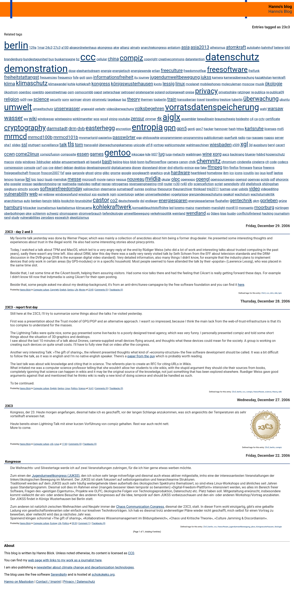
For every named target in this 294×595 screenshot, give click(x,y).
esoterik (103, 194)
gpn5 (182, 128)
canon (183, 162)
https (240, 129)
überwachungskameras (116, 145)
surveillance (50, 145)
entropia (147, 127)
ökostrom (11, 92)
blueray (250, 154)
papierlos (105, 138)
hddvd (260, 154)
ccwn (9, 154)
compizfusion (50, 154)
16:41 (91, 388)
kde (147, 154)
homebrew (214, 173)
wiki (33, 118)
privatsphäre (228, 92)
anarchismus (13, 201)
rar (59, 184)
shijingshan (270, 184)
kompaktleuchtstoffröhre (150, 208)
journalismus (46, 208)
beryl (271, 145)
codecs (283, 162)
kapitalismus (66, 208)
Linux (67, 388)
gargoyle (78, 173)
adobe (56, 162)
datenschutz (232, 57)
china (113, 58)
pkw (29, 213)
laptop (278, 173)
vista (18, 162)
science (41, 99)
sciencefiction (204, 184)
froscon (34, 173)
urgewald (87, 109)
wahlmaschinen (197, 145)
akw (116, 48)
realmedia (69, 184)
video (254, 188)
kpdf (269, 173)
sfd (242, 184)
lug (161, 154)
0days (215, 213)
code (273, 162)
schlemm (39, 213)
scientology (125, 194)
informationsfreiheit (113, 77)
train (171, 99)
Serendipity (59, 574)
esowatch (62, 218)
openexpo (188, 179)
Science (82, 388)
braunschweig (225, 119)
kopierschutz (275, 154)
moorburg (264, 207)
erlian (156, 71)
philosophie (151, 138)
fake (203, 168)
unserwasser (67, 108)
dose (72, 71)
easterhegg (100, 128)
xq (208, 213)
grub (167, 173)
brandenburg (13, 59)
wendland (196, 213)
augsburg (260, 145)
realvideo (84, 184)
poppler (15, 184)
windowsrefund (66, 194)
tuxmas (225, 189)
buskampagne (65, 59)
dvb (81, 128)
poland (160, 92)
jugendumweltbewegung (175, 77)
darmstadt (57, 128)
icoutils (248, 173)
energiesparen (173, 200)
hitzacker (29, 208)
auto (27, 201)
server (279, 138)
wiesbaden (221, 144)
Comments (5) (101, 290)
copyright (150, 59)
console (29, 168)
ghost (89, 173)
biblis (56, 201)
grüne (283, 201)
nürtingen (282, 208)
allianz (124, 48)
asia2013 (199, 47)
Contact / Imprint (48, 582)
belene (279, 48)
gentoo (117, 153)
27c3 (56, 48)
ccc (88, 57)
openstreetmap (56, 92)
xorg (217, 154)
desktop (80, 168)
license (19, 179)
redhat (96, 184)
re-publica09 (275, 92)
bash (107, 161)
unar (234, 189)
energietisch (121, 71)
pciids (265, 179)
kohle (71, 84)
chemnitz (209, 161)
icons (238, 173)
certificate (272, 119)
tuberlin (237, 100)
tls (71, 144)
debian (68, 168)
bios (126, 162)
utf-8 (149, 145)
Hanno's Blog (280, 11)
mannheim (202, 208)
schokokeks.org (103, 574)
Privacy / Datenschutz (79, 582)
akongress (104, 48)
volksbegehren (149, 108)
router (168, 184)
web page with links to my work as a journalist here (65, 560)
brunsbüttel (83, 201)
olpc (175, 179)
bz (78, 59)
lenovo (9, 179)
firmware (245, 168)
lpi (28, 179)
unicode (139, 145)
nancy (111, 179)
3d (251, 145)
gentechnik (241, 200)
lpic (33, 179)
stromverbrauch (90, 213)
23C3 (9, 406)
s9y (190, 184)
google (126, 173)
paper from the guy (141, 356)
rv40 (183, 184)
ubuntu (285, 100)
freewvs (268, 168)
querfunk (230, 138)
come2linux (27, 154)
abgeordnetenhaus (83, 48)
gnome (115, 173)
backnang (237, 154)
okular (165, 179)
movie (101, 179)
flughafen (222, 201)
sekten (139, 194)
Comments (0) (101, 388)
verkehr (100, 109)
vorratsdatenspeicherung (212, 107)
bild (287, 48)
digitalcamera (121, 168)
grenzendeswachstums (206, 194)
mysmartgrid (88, 138)
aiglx (171, 117)
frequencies (48, 77)
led (171, 208)
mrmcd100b (40, 137)
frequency (65, 77)
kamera (217, 77)
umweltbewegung (136, 213)
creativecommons (171, 59)
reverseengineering (143, 184)
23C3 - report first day (21, 307)
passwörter (124, 137)
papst (98, 92)
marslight (218, 208)
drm (72, 128)
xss (94, 194)
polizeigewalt (175, 92)
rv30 (176, 184)
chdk (192, 162)
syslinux (151, 189)
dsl (142, 201)
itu (136, 77)
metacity (179, 154)
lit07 (154, 154)
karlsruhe (254, 128)
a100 (65, 48)
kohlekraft (83, 84)
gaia (68, 173)
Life (76, 290)
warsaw (275, 108)
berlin (16, 45)
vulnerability (16, 193)
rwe (30, 100)
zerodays (47, 218)
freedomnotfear (195, 71)
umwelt (18, 107)
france (257, 168)
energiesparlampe (201, 201)
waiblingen (194, 154)
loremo (179, 208)
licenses (270, 129)
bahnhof (267, 48)
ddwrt (58, 168)
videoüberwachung (120, 109)
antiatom (173, 48)
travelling (212, 100)
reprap (106, 184)
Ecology (53, 523)
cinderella (244, 162)
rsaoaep (257, 138)
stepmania (108, 189)
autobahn (254, 48)
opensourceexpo (222, 179)
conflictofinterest (249, 213)
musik (259, 84)
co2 (114, 200)
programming (193, 138)
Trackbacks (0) (116, 290)
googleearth (140, 173)
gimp (98, 173)
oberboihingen (14, 213)
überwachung (261, 98)
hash (232, 129)
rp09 (23, 100)
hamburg (13, 207)
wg (26, 119)
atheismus (217, 48)
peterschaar (111, 92)
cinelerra (258, 162)
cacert (280, 145)
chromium (229, 162)
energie (106, 71)
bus (51, 59)
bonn (141, 162)
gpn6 (191, 129)
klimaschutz (32, 83)
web (33, 193)
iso (257, 173)
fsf (62, 173)
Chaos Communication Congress (140, 507)
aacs (225, 154)
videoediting (269, 189)
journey (144, 77)
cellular (102, 59)
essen (83, 154)
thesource (164, 189)
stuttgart (34, 145)
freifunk (254, 71)
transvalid (91, 145)
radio (241, 138)
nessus (121, 179)
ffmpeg (214, 167)
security (55, 100)
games (97, 154)
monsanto (246, 208)
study (15, 218)
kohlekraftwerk (112, 206)
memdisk (60, 179)
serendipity (231, 184)
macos (9, 162)
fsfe (76, 77)
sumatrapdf (125, 189)
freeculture (172, 70)
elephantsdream (88, 71)
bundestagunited (35, 59)
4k (159, 118)
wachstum (242, 194)
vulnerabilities (30, 218)
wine (207, 154)
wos (96, 119)
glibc (105, 173)
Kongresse (13, 462)
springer (76, 100)
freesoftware (227, 69)
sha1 (7, 145)
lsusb (48, 179)
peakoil (228, 194)
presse (27, 184)
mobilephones (210, 84)
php (7, 184)
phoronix (282, 179)
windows (28, 162)
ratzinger (243, 92)
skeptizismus (79, 218)
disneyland (149, 168)
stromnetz (99, 100)
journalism (282, 213)
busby (231, 213)
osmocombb (84, 92)
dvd (170, 168)
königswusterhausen (132, 83)
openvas (254, 179)
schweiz (53, 213)
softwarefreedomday (61, 188)
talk (63, 144)
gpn (170, 127)
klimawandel (57, 84)
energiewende (141, 71)
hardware (180, 172)
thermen (147, 100)
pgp (139, 138)
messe (74, 179)
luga (169, 154)
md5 (280, 129)
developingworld (98, 168)
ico (231, 173)
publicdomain (214, 138)
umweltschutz (43, 109)
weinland (178, 213)
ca (256, 119)
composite (68, 154)
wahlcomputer (175, 145)
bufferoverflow (155, 162)
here (241, 285)
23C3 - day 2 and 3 (19, 232)
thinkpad (199, 189)
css (45, 168)
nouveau (136, 179)
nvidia (153, 178)
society (34, 189)
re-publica (258, 92)
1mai (41, 48)
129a (33, 48)
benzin (47, 201)
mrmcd (15, 136)
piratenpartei (145, 92)
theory (133, 99)
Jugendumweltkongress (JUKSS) (56, 476)
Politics (74, 388)
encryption (123, 129)
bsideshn (242, 119)
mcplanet (192, 84)
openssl (241, 179)
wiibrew (49, 194)
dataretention (195, 59)
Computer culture (41, 290)
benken (36, 201)
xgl (244, 144)
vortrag (158, 145)
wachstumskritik (262, 194)
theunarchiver (183, 189)
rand (7, 218)
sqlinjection (91, 189)
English (63, 290)
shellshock (253, 184)
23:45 (91, 290)
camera (172, 162)
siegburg (10, 189)
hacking (268, 213)
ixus (263, 173)
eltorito (178, 168)
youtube (124, 119)
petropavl (128, 92)
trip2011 (213, 189)
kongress (100, 83)
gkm (256, 201)
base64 (95, 162)
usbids (243, 189)
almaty (135, 48)
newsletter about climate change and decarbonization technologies (85, 567)
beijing (117, 162)
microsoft (89, 179)
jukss (206, 77)
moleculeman (231, 84)
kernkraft (279, 77)
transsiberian (186, 100)
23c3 (263, 293)
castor (101, 199)
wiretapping (63, 119)
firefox (233, 168)
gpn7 (199, 129)
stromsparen (68, 213)
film (226, 168)
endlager (151, 201)
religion (11, 99)
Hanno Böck (25, 290)
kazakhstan (263, 77)
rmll (160, 184)
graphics (156, 173)
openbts (38, 92)
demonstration (36, 68)
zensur (137, 118)
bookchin (68, 201)
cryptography (25, 127)
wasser (13, 118)
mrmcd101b (65, 137)
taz (124, 100)
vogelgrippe (179, 194)
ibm (226, 173)
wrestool (84, 194)
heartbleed (198, 173)
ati (88, 162)
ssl (24, 144)
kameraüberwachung (239, 77)
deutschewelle (128, 201)
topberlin (160, 100)
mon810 (232, 208)
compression (13, 168)
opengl (203, 179)
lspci (40, 179)
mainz (189, 208)
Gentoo (70, 290)
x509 (236, 145)
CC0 (131, 553)
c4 (251, 119)
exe (197, 168)
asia (185, 47)
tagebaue (114, 100)
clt (267, 162)
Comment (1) (84, 523)
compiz (131, 58)
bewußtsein (205, 119)
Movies (82, 290)
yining (113, 119)
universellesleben (157, 194)
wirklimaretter (82, 119)
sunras (139, 189)
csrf (39, 168)
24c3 (48, 48)
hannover (221, 129)
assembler (188, 119)
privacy (206, 91)
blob (133, 162)
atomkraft (236, 47)
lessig (168, 83)
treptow (225, 100)
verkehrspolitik (161, 213)
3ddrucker (43, 162)
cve (50, 168)
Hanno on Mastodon (19, 582)
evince (189, 168)
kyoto (158, 84)
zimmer (150, 119)
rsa (248, 138)
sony (65, 100)
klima (9, 83)
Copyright (54, 290)
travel (201, 100)
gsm (89, 77)
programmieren (171, 138)
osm (71, 92)
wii (40, 194)
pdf (272, 179)
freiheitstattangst (21, 77)
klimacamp (84, 208)
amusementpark (73, 162)
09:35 (74, 523)
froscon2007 (50, 173)
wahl (263, 109)
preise (189, 92)
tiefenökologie (112, 213)
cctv (261, 119)
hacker (209, 129)
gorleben (269, 200)
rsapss (269, 138)
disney (136, 168)
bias (223, 213)
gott (82, 77)
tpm (79, 144)
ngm (113, 194)
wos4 (104, 119)
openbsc (25, 92)
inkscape (138, 154)
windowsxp (46, 119)
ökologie (273, 83)
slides (16, 145)
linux (180, 83)
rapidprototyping (45, 184)
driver (162, 168)
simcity (23, 189)
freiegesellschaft (16, 173)
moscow (248, 84)
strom (86, 100)
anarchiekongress (154, 48)
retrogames (119, 184)
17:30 (64, 444)
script (219, 184)
